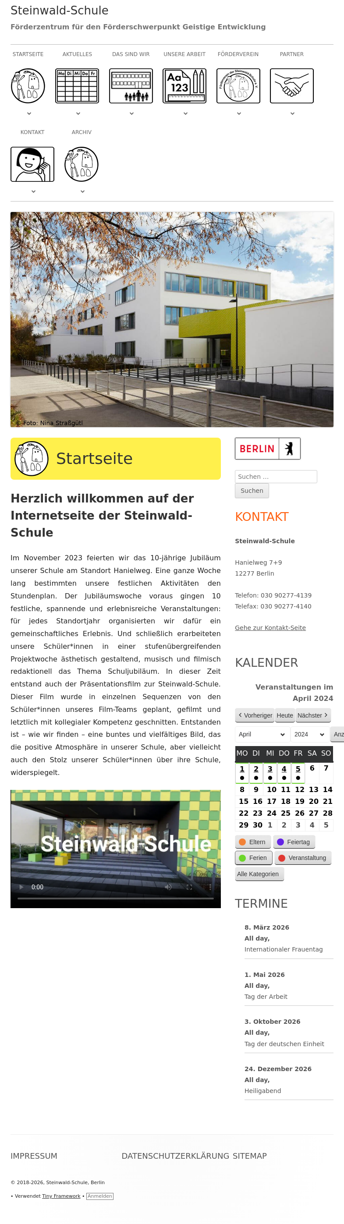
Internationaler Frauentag (284, 949)
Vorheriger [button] (255, 715)
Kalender (266, 662)
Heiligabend (263, 1091)
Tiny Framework (61, 1196)
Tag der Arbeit (266, 996)
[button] (253, 842)
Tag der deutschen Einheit (284, 1043)
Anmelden (100, 1196)
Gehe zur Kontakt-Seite (270, 627)
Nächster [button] (313, 715)
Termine (261, 903)
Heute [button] (285, 715)
